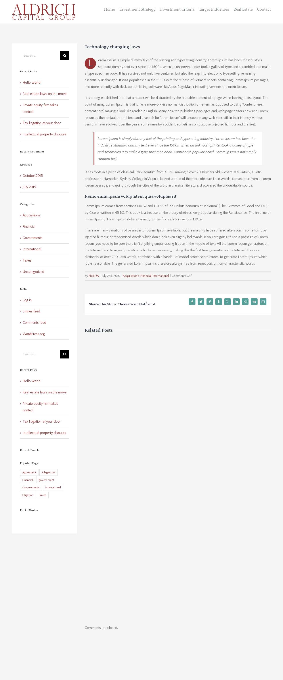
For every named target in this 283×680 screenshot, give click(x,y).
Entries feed (31, 311)
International (161, 276)
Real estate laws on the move (45, 94)
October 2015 (33, 176)
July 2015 (29, 187)
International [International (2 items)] (53, 487)
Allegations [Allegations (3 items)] (48, 472)
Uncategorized (33, 272)
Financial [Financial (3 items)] (27, 480)
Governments (32, 238)
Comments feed (34, 323)
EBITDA (94, 276)
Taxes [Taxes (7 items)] (42, 495)
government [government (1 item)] (46, 480)
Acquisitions (131, 276)
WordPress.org (34, 334)
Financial (145, 276)
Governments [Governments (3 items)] (31, 487)
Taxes (27, 260)
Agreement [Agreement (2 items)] (29, 472)
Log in (27, 300)
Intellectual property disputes (44, 134)
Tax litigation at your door (42, 123)
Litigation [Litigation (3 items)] (27, 495)
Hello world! (32, 83)
